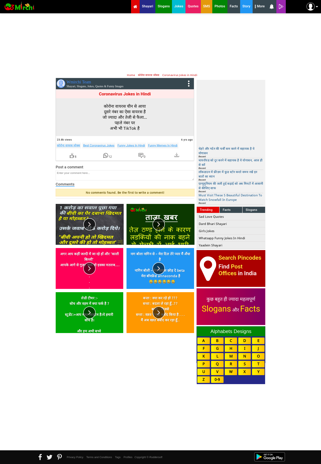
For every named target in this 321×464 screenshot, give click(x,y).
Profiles (127, 457)
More (260, 6)
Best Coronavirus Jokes (98, 145)
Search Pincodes (239, 257)
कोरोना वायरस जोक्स (68, 145)
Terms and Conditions (99, 457)
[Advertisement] (160, 43)
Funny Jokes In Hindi (131, 145)
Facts (227, 210)
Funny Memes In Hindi (162, 145)
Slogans (251, 210)
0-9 (217, 379)
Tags (118, 457)
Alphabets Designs (230, 331)
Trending (206, 210)
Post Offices (230, 270)
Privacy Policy (75, 457)
